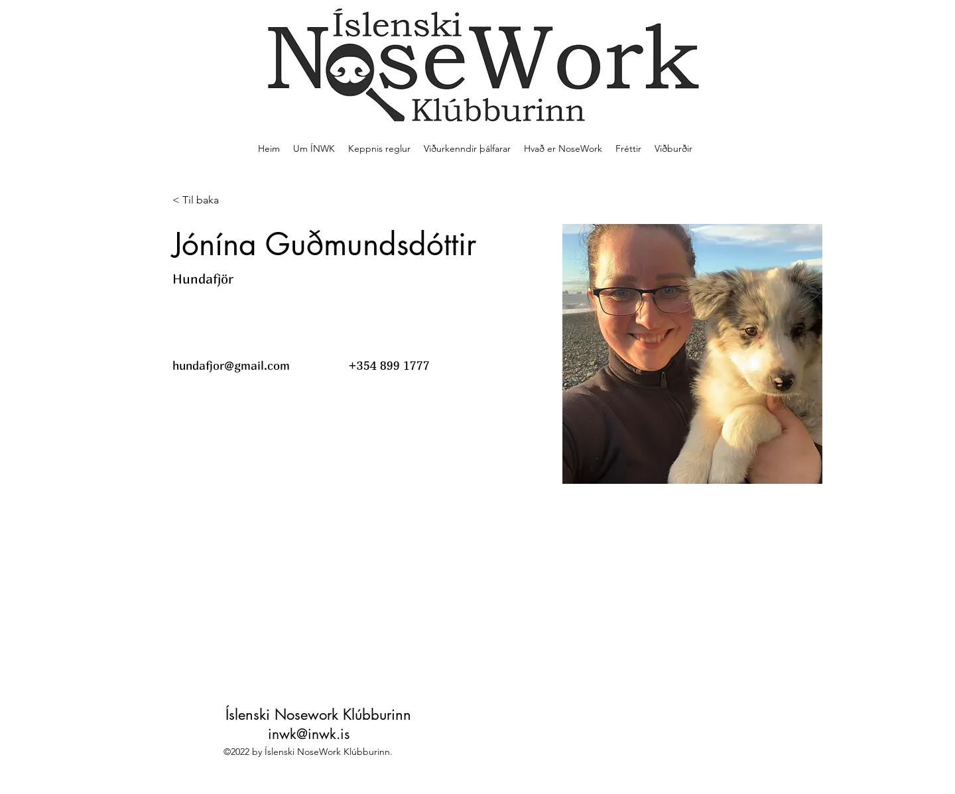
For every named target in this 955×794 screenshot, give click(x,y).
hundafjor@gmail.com (231, 365)
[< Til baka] (198, 200)
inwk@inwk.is (309, 734)
